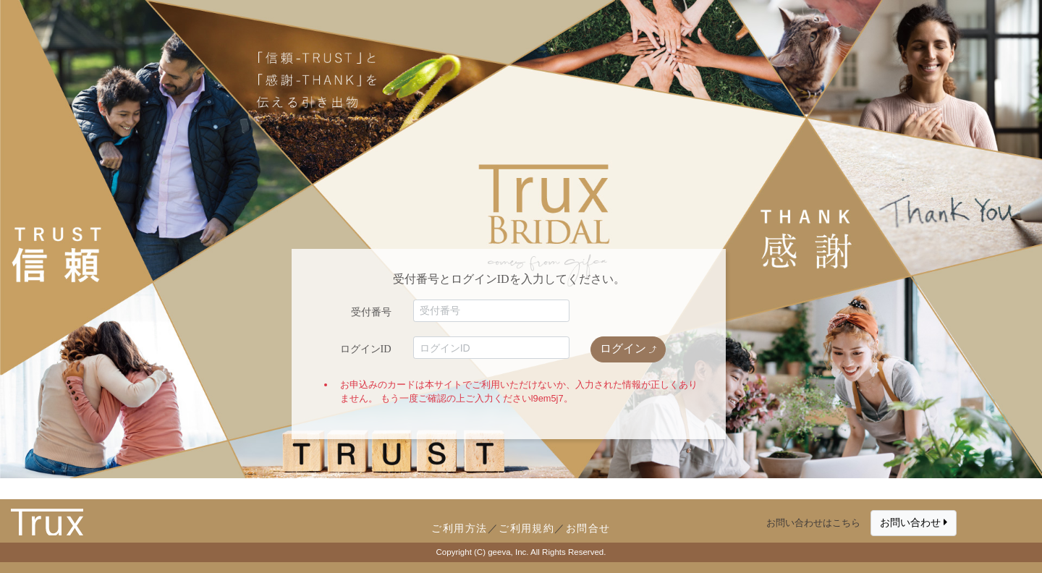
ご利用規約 (526, 528)
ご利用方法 (459, 528)
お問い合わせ (913, 522)
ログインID (365, 349)
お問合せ (588, 528)
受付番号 (371, 312)
